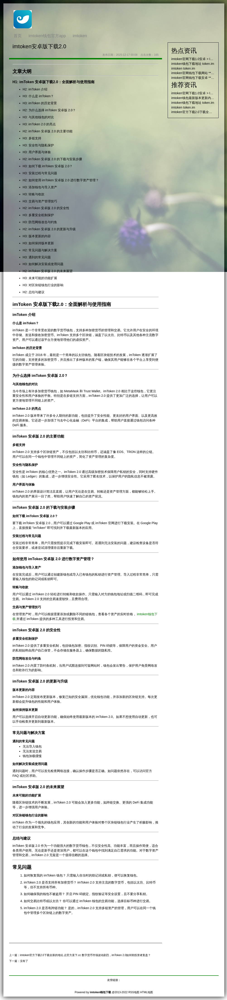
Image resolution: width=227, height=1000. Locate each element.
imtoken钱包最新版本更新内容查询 (195, 98)
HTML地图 (146, 992)
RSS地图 (134, 992)
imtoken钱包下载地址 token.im (192, 63)
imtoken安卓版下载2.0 (39, 46)
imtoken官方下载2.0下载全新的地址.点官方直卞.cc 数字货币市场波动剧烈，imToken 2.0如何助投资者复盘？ (85, 955)
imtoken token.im (183, 68)
